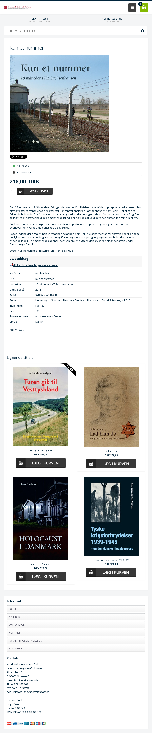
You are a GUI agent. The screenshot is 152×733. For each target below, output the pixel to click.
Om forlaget (17, 624)
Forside (14, 609)
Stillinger (15, 648)
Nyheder (14, 617)
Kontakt (14, 632)
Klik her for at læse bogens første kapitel (34, 265)
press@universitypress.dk (22, 680)
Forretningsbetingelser (25, 640)
